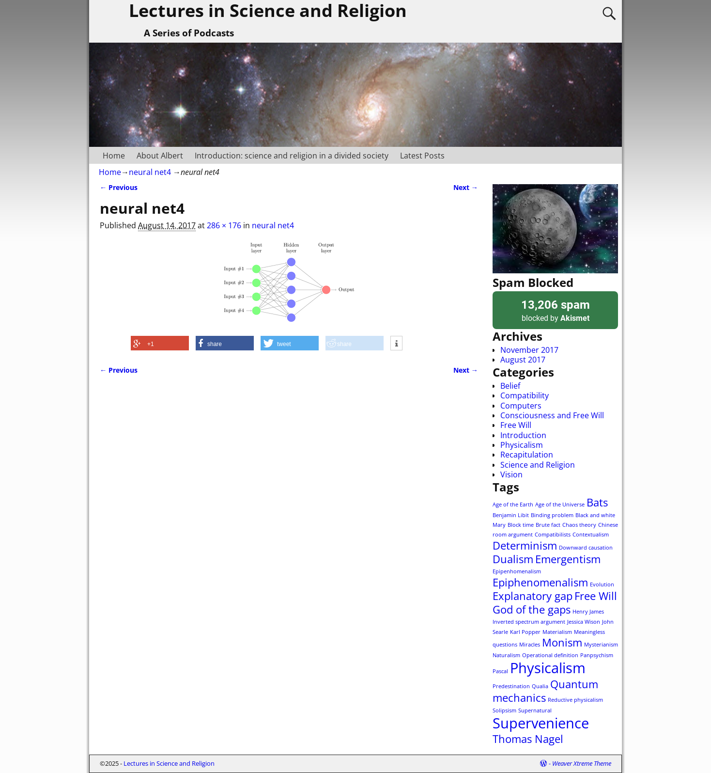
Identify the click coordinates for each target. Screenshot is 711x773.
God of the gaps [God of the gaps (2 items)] (532, 609)
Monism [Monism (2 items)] (562, 642)
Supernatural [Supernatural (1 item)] (535, 710)
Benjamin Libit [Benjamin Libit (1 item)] (511, 515)
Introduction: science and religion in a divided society (291, 155)
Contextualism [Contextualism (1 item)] (590, 534)
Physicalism (521, 445)
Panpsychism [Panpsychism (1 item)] (596, 655)
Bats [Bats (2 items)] (597, 502)
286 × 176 (224, 225)
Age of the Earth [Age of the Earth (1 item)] (513, 504)
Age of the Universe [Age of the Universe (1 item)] (560, 504)
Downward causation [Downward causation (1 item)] (586, 547)
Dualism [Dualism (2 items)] (513, 559)
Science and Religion (537, 464)
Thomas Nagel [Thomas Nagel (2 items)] (528, 739)
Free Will (515, 425)
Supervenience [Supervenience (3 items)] (541, 723)
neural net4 (150, 172)
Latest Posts (422, 155)
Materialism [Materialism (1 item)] (557, 632)
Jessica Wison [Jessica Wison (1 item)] (583, 621)
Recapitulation (526, 454)
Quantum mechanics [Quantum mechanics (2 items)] (545, 691)
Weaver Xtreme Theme (581, 763)
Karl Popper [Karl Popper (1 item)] (525, 632)
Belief (510, 385)
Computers (520, 405)
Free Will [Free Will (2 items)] (595, 596)
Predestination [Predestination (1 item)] (511, 686)
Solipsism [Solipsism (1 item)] (504, 710)
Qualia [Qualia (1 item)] (540, 686)
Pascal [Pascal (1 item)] (500, 671)
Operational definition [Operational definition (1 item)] (550, 655)
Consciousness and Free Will (552, 415)
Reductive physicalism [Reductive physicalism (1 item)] (575, 699)
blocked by (555, 310)
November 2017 (529, 350)
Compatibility (524, 395)
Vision (511, 474)
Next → (465, 187)
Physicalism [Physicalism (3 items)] (548, 668)
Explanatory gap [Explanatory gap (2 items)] (532, 596)
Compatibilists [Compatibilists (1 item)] (553, 534)
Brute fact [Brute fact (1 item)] (548, 524)
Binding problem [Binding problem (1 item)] (552, 515)
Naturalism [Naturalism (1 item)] (506, 655)
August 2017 (522, 359)
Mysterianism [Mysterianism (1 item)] (601, 644)
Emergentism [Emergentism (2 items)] (568, 559)
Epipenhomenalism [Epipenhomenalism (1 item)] (517, 571)
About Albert (160, 155)
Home (114, 155)
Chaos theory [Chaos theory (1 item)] (579, 524)
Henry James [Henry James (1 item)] (588, 611)
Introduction (523, 435)
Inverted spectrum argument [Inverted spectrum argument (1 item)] (529, 621)
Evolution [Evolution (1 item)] (602, 584)
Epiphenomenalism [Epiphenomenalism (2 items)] (540, 582)
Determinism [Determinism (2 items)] (525, 545)
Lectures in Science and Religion (169, 763)
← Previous (119, 187)
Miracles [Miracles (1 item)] (529, 644)
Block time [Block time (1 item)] (521, 524)
